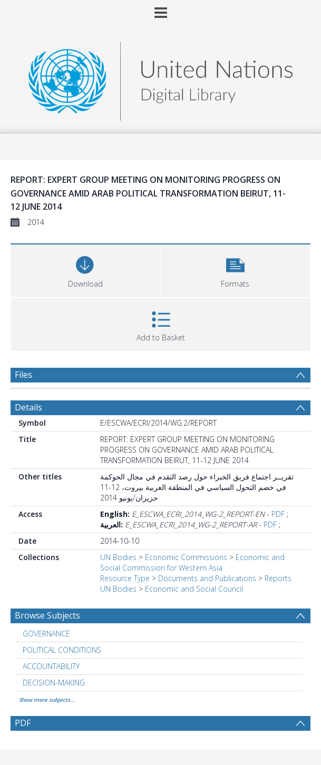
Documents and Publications (207, 578)
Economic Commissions (186, 557)
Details (28, 407)
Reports (278, 578)
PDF (278, 514)
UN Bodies (118, 557)
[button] (235, 269)
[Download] (85, 269)
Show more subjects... (47, 699)
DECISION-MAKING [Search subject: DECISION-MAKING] (54, 683)
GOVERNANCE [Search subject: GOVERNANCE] (46, 634)
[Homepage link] (160, 78)
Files (23, 374)
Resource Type (125, 578)
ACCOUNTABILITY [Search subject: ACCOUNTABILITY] (51, 666)
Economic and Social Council (194, 589)
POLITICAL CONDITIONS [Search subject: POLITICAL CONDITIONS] (62, 650)
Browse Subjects (47, 615)
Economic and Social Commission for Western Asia (192, 562)
